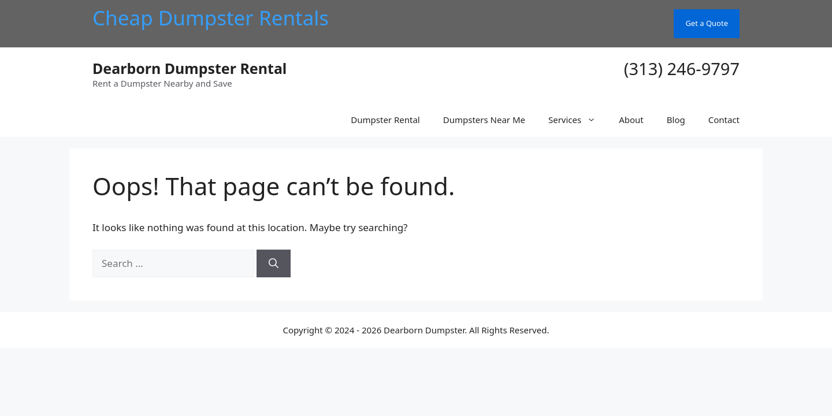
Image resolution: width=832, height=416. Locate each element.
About (631, 119)
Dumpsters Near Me (484, 119)
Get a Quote (706, 23)
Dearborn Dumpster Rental (189, 68)
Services (577, 119)
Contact (724, 119)
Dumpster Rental (385, 119)
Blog (676, 119)
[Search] (274, 263)
